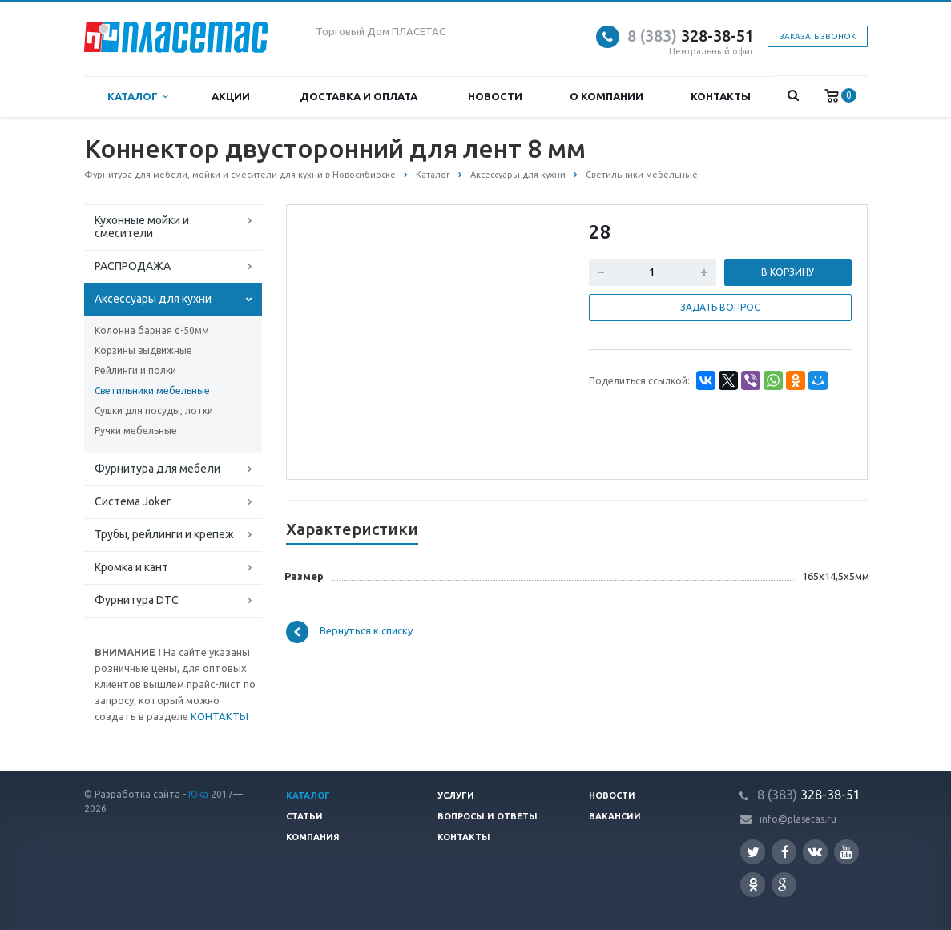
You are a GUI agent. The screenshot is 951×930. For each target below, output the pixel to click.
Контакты (721, 96)
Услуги (455, 795)
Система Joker (133, 501)
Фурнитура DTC (137, 600)
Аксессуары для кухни (153, 298)
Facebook (785, 852)
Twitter (753, 852)
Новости (495, 96)
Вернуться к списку (349, 632)
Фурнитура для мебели (157, 468)
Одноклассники (753, 884)
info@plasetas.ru (798, 819)
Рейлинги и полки (135, 370)
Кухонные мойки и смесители (142, 227)
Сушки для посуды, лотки (154, 410)
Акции (231, 96)
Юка (198, 794)
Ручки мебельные (136, 430)
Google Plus (784, 885)
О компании (606, 96)
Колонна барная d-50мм (152, 330)
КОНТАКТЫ (219, 716)
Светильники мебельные (152, 390)
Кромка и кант (131, 567)
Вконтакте (815, 851)
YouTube (846, 852)
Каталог (137, 97)
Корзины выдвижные (143, 350)
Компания (313, 837)
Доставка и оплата (358, 96)
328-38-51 (690, 35)
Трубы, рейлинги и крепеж (164, 534)
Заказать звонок (818, 36)
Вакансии (615, 816)
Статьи (304, 816)
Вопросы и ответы (487, 816)
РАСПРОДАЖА (133, 266)
